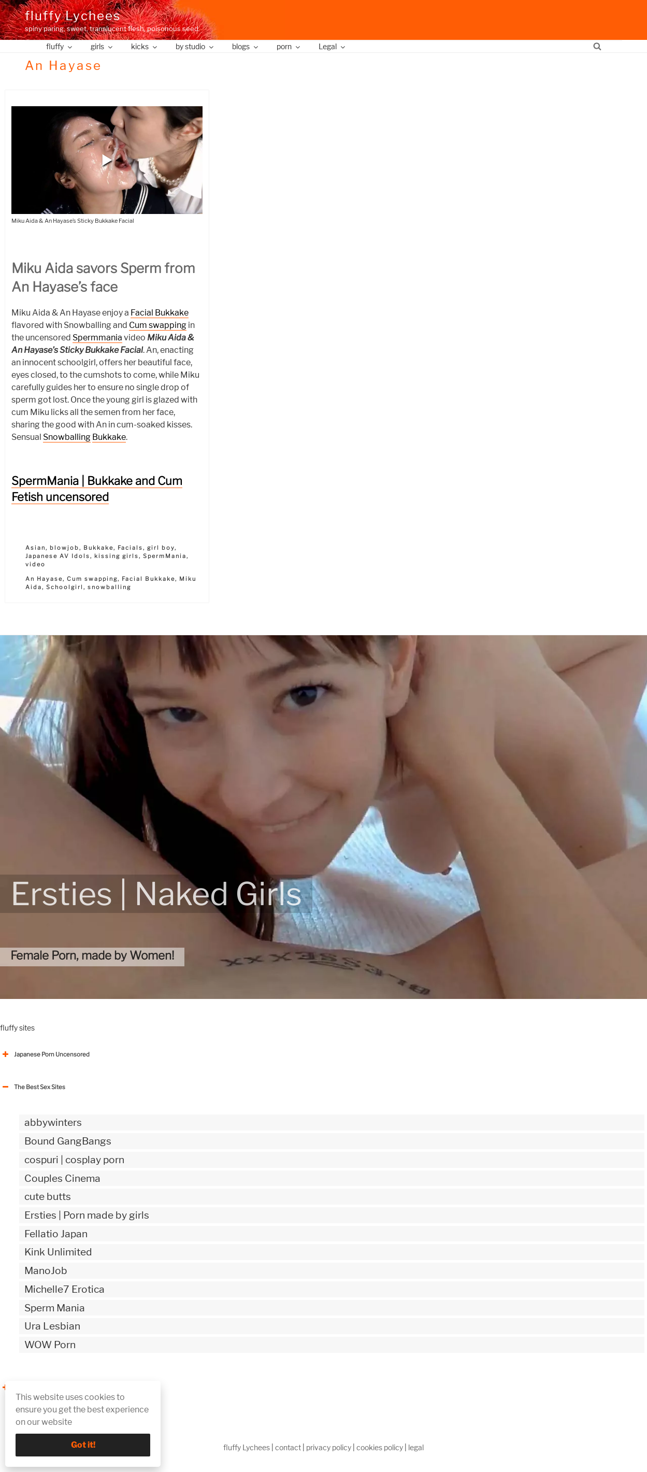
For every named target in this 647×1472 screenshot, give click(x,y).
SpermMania (164, 556)
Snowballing (67, 437)
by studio (195, 46)
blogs (246, 46)
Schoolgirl (64, 587)
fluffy (60, 46)
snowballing (109, 587)
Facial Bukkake (160, 313)
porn (289, 46)
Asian (35, 547)
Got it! (83, 1445)
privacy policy (328, 1447)
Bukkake (109, 437)
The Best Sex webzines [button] (39, 1387)
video (35, 564)
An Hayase (44, 578)
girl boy (161, 547)
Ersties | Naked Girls (156, 894)
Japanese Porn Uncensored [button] (45, 1054)
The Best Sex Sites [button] (32, 1087)
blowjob (64, 547)
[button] (107, 160)
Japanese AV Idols (57, 556)
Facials (130, 547)
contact (288, 1447)
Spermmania (97, 337)
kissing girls (116, 556)
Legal (333, 46)
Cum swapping (157, 325)
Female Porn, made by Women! (92, 955)
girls (102, 46)
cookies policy (379, 1447)
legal (416, 1447)
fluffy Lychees (73, 15)
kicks (145, 46)
